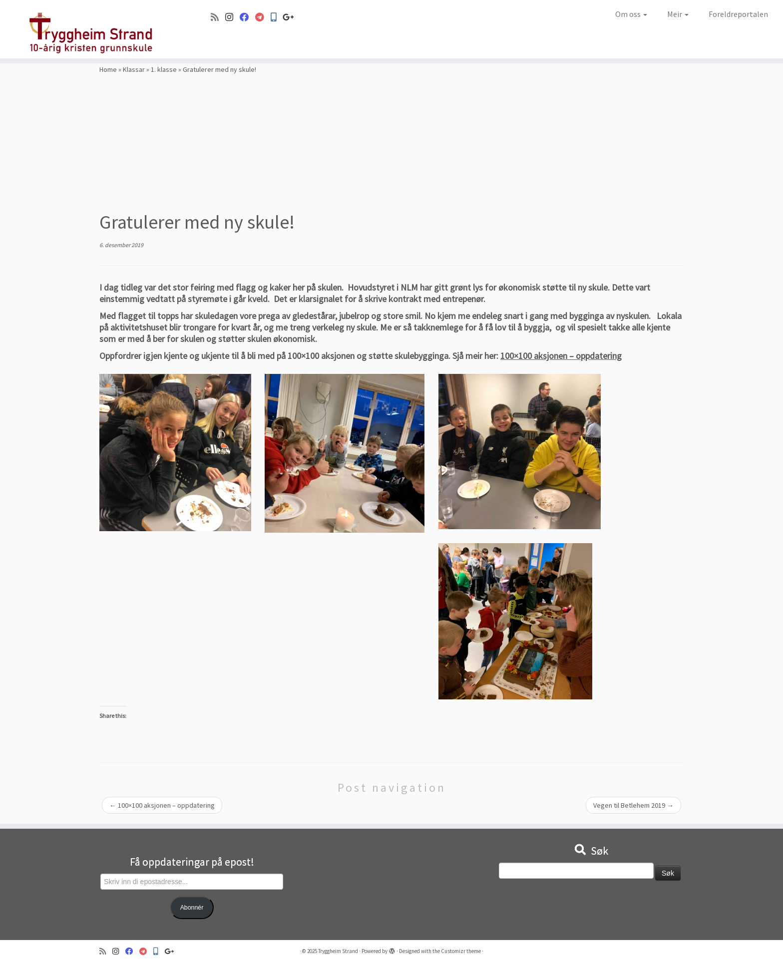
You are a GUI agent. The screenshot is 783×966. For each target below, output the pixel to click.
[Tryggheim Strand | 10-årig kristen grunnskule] (90, 29)
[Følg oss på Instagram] (232, 17)
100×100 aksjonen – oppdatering (561, 355)
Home (108, 69)
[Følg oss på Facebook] (247, 17)
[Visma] (263, 17)
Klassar (134, 69)
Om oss (631, 14)
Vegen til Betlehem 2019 (633, 805)
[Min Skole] (277, 17)
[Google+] (292, 17)
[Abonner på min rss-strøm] (218, 17)
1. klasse (164, 69)
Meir (678, 14)
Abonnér (192, 907)
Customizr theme (461, 951)
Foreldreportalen (738, 14)
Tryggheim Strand (338, 951)
